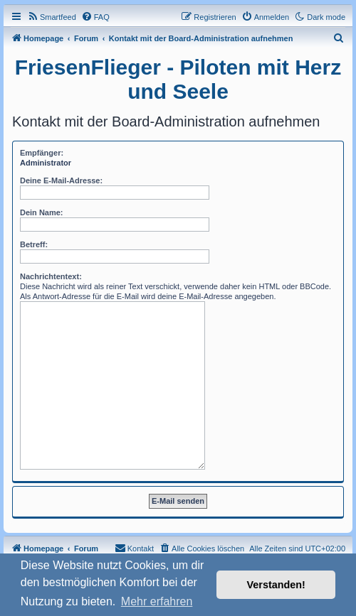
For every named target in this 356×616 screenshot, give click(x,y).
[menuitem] (51, 17)
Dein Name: (41, 212)
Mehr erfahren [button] (157, 601)
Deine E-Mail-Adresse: (61, 180)
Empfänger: (41, 152)
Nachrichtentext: (51, 276)
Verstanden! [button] (276, 584)
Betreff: (34, 244)
